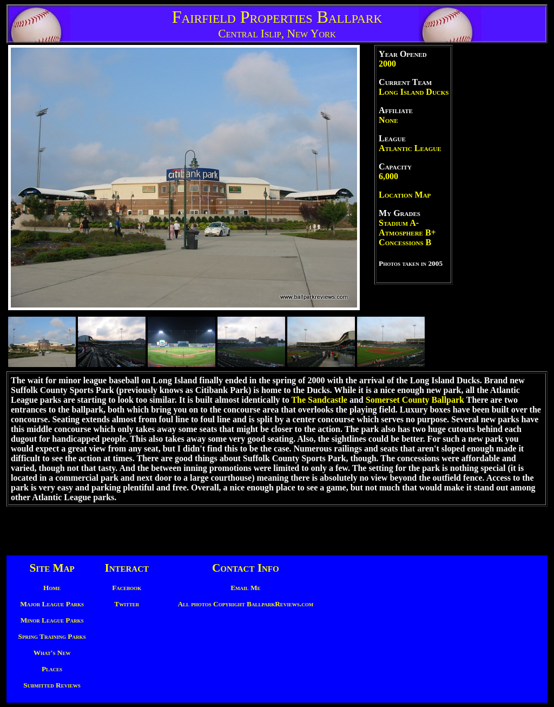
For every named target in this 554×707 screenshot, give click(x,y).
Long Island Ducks (414, 91)
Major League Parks (52, 604)
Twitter (126, 604)
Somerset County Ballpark (415, 399)
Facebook (126, 588)
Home (52, 588)
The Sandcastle (319, 399)
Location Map (405, 194)
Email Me (245, 588)
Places (52, 669)
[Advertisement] (500, 207)
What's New (52, 653)
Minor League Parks (52, 620)
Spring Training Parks (52, 636)
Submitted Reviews (51, 685)
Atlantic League (410, 148)
